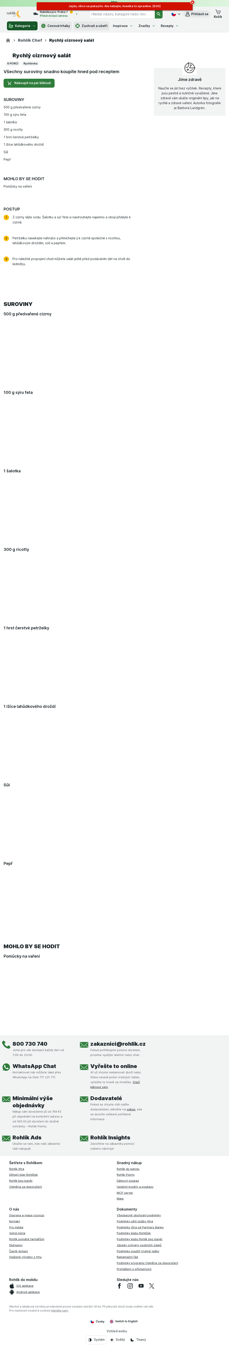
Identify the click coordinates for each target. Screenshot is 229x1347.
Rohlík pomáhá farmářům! (26, 1239)
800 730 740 (30, 1044)
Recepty (170, 26)
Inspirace (123, 26)
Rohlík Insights (110, 1137)
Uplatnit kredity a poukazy (135, 1186)
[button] (196, 14)
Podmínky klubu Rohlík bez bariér (140, 1239)
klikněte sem (59, 1310)
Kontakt (14, 1221)
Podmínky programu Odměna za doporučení (147, 1263)
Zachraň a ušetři (91, 26)
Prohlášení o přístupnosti (134, 1269)
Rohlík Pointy (126, 1174)
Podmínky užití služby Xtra (135, 1221)
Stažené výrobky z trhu (25, 1257)
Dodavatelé (106, 1098)
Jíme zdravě (190, 79)
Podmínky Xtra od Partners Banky (140, 1227)
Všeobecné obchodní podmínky (139, 1215)
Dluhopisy (16, 1245)
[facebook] (119, 1286)
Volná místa (17, 1233)
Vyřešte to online (113, 1066)
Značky (146, 26)
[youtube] (141, 1286)
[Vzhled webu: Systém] (96, 1339)
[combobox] (122, 14)
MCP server (125, 1192)
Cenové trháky (55, 26)
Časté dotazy (18, 1251)
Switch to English (124, 1321)
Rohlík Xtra (16, 1169)
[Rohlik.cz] (8, 40)
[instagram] (130, 1286)
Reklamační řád (127, 1257)
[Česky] (175, 14)
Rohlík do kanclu (128, 1169)
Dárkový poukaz (128, 1180)
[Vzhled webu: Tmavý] (138, 1339)
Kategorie (22, 26)
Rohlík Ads (27, 1137)
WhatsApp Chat (34, 1066)
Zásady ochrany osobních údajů (139, 1245)
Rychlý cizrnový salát (42, 55)
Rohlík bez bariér (21, 1180)
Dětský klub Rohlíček (23, 1174)
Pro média (16, 1227)
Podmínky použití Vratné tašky (138, 1251)
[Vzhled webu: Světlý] (117, 1339)
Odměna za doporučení (25, 1186)
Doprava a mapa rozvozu (26, 1215)
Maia (120, 1198)
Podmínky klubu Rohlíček (134, 1233)
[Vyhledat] (159, 14)
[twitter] (151, 1286)
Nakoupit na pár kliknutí (29, 83)
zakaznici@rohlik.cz (118, 1044)
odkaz (131, 1109)
